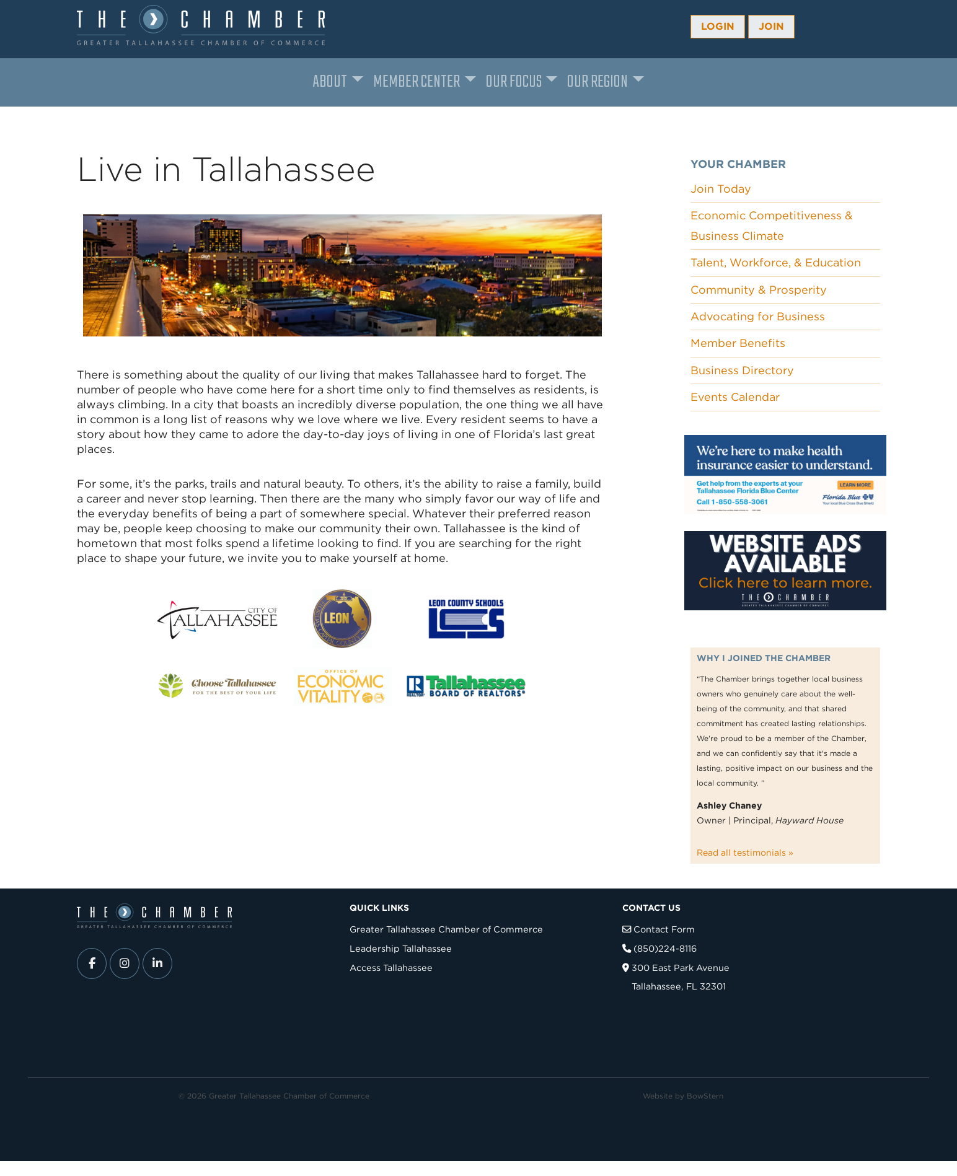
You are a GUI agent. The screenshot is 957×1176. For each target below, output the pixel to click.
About (330, 82)
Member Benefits (737, 342)
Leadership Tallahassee (401, 948)
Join (771, 26)
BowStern (705, 1095)
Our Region (597, 82)
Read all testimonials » (745, 853)
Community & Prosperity (758, 289)
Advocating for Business (757, 316)
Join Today (720, 188)
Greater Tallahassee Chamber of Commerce (446, 929)
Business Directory (742, 370)
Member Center (416, 82)
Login (717, 26)
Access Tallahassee (391, 967)
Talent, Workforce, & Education (775, 262)
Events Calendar (735, 396)
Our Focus (514, 82)
